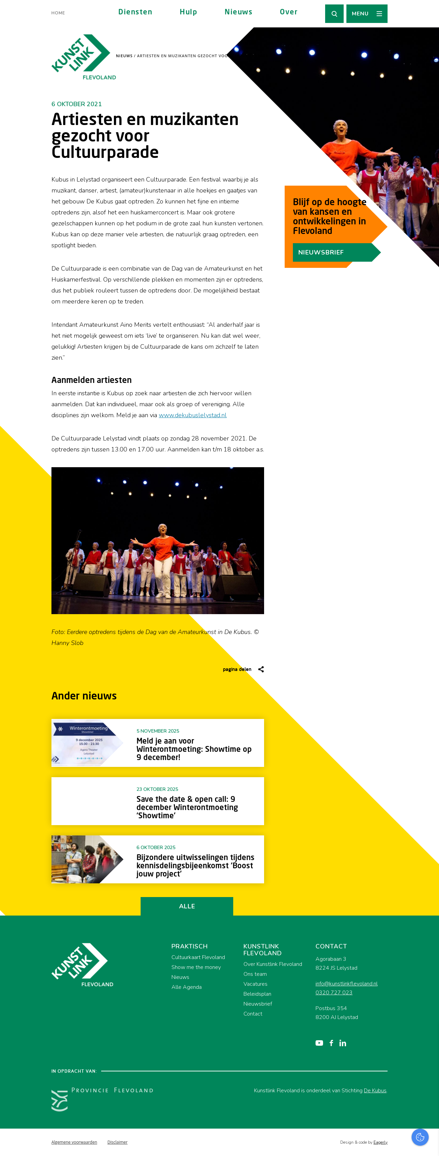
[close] (428, 1035)
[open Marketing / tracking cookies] (428, 1098)
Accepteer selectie (380, 1143)
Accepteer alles (380, 1123)
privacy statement (405, 1055)
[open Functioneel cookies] (428, 1078)
